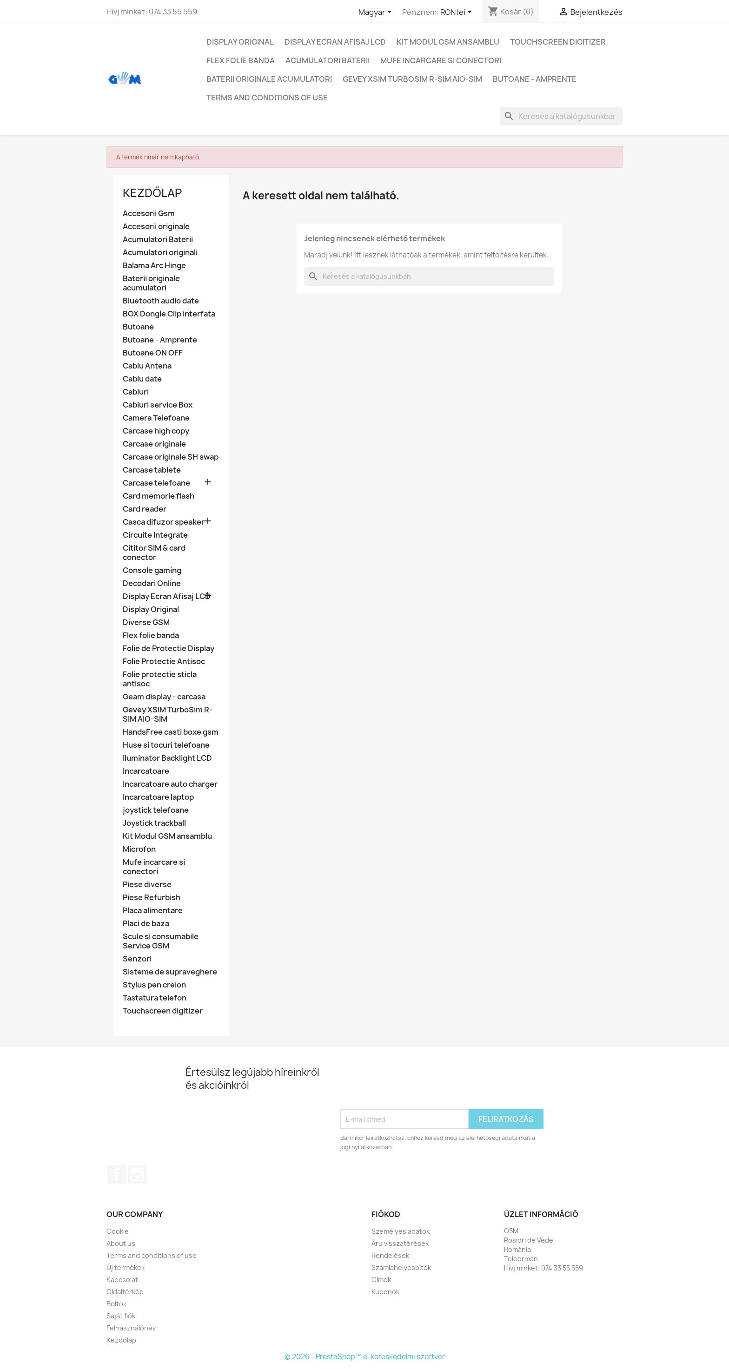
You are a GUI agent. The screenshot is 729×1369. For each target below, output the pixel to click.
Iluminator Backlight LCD (167, 758)
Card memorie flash (158, 496)
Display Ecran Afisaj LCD (335, 42)
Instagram (137, 1174)
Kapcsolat (122, 1279)
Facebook (116, 1174)
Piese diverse (147, 884)
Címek (381, 1279)
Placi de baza (146, 923)
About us (120, 1243)
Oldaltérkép (125, 1291)
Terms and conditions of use (267, 97)
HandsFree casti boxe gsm (171, 732)
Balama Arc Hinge (154, 265)
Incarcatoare (146, 771)
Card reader (144, 509)
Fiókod (385, 1214)
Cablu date (142, 379)
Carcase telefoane (156, 483)
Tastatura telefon (154, 998)
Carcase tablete (152, 470)
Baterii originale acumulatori (269, 79)
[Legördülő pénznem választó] (457, 12)
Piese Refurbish (151, 897)
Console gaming (152, 570)
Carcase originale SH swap (171, 457)
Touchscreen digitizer (558, 42)
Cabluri (136, 392)
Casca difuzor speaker (164, 522)
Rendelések (390, 1255)
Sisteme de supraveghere (170, 972)
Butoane (138, 327)
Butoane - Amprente (535, 79)
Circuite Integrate (155, 535)
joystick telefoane (156, 810)
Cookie (117, 1231)
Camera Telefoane (156, 418)
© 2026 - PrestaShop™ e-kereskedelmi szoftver (365, 1357)
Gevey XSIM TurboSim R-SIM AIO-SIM (412, 79)
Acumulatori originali (160, 252)
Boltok (116, 1303)
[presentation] (411, 1086)
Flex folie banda (240, 60)
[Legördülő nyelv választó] (376, 12)
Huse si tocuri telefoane (166, 745)
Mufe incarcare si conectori (440, 60)
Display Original (240, 42)
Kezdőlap (152, 193)
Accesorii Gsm (149, 213)
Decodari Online (152, 583)
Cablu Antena (147, 366)
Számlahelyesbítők (401, 1267)
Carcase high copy (156, 431)
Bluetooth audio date (161, 301)
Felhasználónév (131, 1327)
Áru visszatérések (400, 1243)
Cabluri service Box (157, 405)
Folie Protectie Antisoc (164, 661)
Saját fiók (120, 1315)
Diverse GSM (146, 622)
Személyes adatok (400, 1231)
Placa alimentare (153, 910)
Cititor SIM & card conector (154, 552)
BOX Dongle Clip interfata (169, 314)
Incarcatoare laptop (158, 797)
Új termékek (125, 1267)
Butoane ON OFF (153, 353)
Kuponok (385, 1291)
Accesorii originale (156, 226)
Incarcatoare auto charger (170, 784)
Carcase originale (154, 444)
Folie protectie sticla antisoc (160, 679)
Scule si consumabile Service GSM (161, 941)
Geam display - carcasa (164, 697)
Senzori (137, 959)
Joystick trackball (154, 823)
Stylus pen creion (154, 985)
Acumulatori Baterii (327, 60)
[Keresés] (561, 116)
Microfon (139, 849)
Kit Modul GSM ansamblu (448, 42)
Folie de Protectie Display (168, 648)
